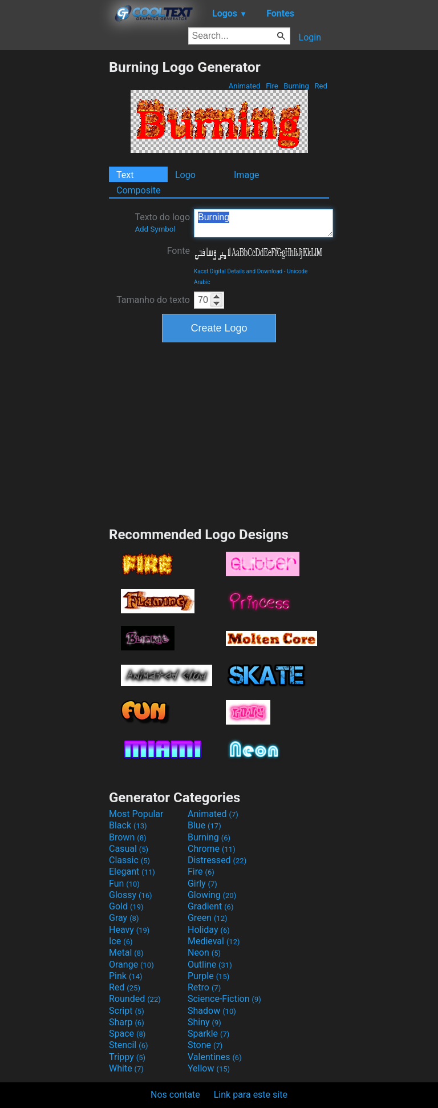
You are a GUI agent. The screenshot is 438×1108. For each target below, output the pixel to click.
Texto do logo (162, 222)
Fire (272, 86)
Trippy (127, 1057)
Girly (202, 883)
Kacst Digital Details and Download (238, 271)
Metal (126, 952)
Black (128, 825)
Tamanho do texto (153, 299)
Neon (204, 952)
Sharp (126, 1022)
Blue (204, 825)
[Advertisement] (54, 230)
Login (310, 37)
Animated (244, 86)
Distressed (217, 860)
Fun (124, 883)
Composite (138, 190)
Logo (185, 174)
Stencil (128, 1045)
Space (127, 1033)
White (126, 1068)
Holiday (209, 929)
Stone (205, 1045)
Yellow (209, 1068)
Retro (204, 987)
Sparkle (208, 1033)
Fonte (178, 250)
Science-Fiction (224, 998)
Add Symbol (155, 229)
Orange (131, 964)
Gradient (210, 906)
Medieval (214, 941)
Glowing (212, 894)
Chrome (212, 848)
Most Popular (136, 813)
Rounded (135, 998)
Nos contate (175, 1094)
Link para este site (250, 1094)
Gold (126, 906)
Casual (128, 848)
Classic (129, 860)
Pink (126, 975)
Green (208, 917)
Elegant (132, 871)
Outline (210, 964)
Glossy (130, 894)
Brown (127, 837)
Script (126, 1010)
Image (246, 174)
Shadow (212, 1010)
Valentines (215, 1057)
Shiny (204, 1022)
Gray (124, 917)
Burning (296, 86)
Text (124, 174)
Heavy (129, 929)
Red (321, 86)
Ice (120, 941)
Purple (208, 975)
